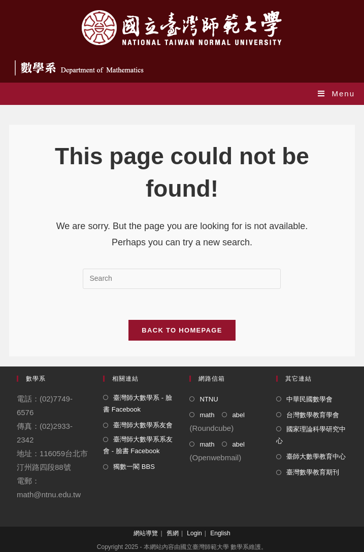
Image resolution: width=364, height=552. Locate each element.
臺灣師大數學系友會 (143, 425)
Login (194, 533)
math (207, 415)
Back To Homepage (182, 330)
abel (238, 415)
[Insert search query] (182, 279)
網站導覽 (146, 533)
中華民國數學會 (309, 399)
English (220, 533)
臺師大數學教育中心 (316, 456)
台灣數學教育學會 (312, 415)
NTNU (209, 399)
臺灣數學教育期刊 (312, 472)
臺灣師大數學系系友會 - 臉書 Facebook (138, 445)
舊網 (173, 533)
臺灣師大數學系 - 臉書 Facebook (137, 403)
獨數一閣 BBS (134, 466)
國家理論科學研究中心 (311, 435)
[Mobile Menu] (336, 93)
